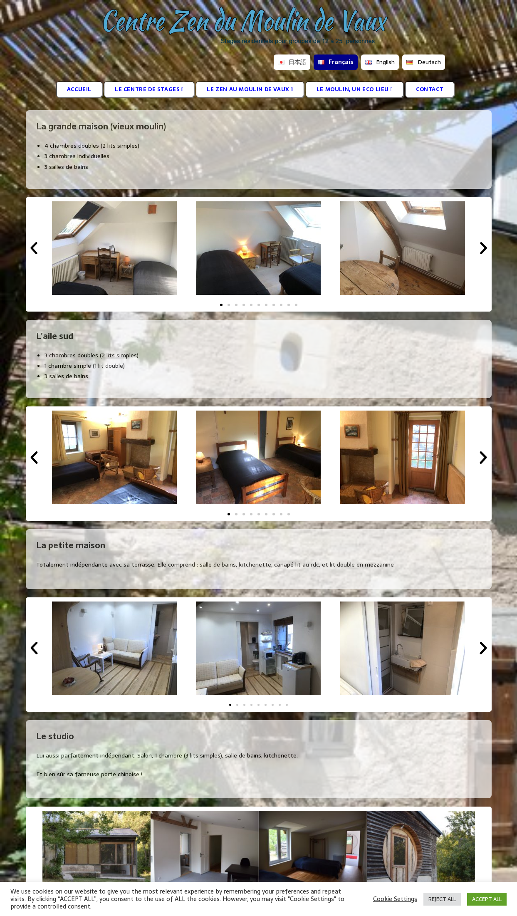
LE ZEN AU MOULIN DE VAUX (250, 89)
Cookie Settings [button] (395, 899)
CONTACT (429, 89)
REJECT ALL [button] (442, 899)
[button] (34, 248)
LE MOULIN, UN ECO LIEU (355, 89)
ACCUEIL (79, 89)
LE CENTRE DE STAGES (149, 89)
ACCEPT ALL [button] (487, 899)
